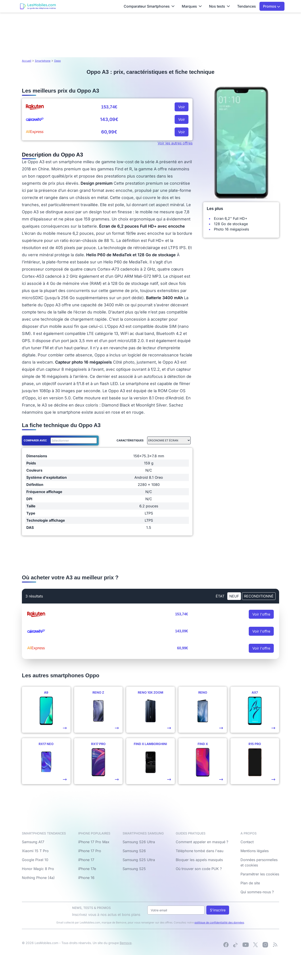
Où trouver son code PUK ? (199, 868)
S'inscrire (218, 910)
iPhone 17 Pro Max (93, 842)
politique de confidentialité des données (219, 922)
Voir (181, 107)
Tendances (246, 6)
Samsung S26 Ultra (139, 842)
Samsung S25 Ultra (139, 860)
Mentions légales (254, 851)
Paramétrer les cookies (259, 874)
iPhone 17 (86, 860)
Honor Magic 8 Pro (38, 868)
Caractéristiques (130, 440)
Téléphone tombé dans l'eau (199, 851)
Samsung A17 (33, 842)
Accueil (26, 60)
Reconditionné (259, 596)
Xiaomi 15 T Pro (35, 851)
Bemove (126, 943)
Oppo (57, 60)
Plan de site (250, 883)
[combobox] (73, 440)
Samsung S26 (134, 851)
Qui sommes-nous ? (257, 892)
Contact (247, 842)
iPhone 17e (87, 868)
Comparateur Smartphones (149, 6)
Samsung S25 (134, 868)
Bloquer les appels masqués (199, 860)
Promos (271, 6)
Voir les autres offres (175, 143)
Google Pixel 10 (35, 860)
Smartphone (42, 60)
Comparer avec (35, 440)
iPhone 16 (86, 877)
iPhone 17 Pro (89, 851)
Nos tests (219, 6)
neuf (234, 596)
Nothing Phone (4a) (38, 877)
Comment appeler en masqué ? (202, 842)
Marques (192, 6)
